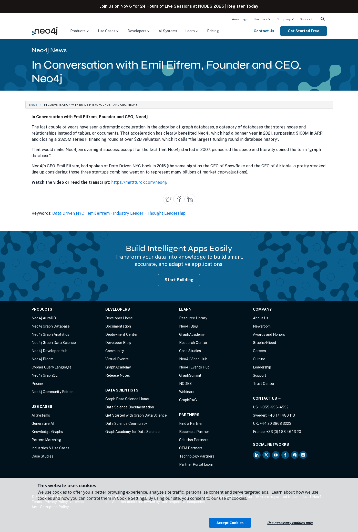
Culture (259, 359)
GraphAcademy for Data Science (132, 432)
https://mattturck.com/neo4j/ (139, 182)
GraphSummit (190, 375)
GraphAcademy (118, 367)
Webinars (186, 392)
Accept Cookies (230, 522)
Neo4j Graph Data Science (54, 343)
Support (306, 19)
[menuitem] (240, 19)
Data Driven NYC (68, 213)
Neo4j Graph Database (51, 326)
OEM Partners (190, 448)
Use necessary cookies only (290, 522)
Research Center (193, 343)
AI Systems (168, 31)
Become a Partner (194, 432)
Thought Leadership (166, 213)
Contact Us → (267, 398)
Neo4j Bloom (42, 359)
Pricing (213, 31)
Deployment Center (121, 334)
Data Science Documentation (129, 407)
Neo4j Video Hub (193, 359)
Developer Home (119, 318)
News (33, 104)
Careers (259, 351)
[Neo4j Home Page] (45, 30)
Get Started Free (303, 31)
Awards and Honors (269, 334)
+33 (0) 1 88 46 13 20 (283, 432)
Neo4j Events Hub (194, 367)
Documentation (118, 326)
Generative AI (43, 423)
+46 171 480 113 (281, 415)
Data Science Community (126, 423)
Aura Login (240, 19)
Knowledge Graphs (47, 432)
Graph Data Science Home (127, 399)
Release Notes (117, 375)
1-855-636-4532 (274, 407)
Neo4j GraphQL (44, 375)
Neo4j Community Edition (53, 392)
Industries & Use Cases (50, 448)
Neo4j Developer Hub (49, 351)
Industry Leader (128, 213)
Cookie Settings (131, 498)
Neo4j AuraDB (44, 318)
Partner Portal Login (196, 464)
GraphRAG (188, 400)
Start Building (179, 279)
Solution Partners (193, 440)
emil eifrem (99, 213)
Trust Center (263, 384)
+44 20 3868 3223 (275, 423)
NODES (185, 384)
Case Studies (42, 456)
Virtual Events (117, 359)
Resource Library (193, 318)
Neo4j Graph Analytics (50, 334)
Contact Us (264, 31)
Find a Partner (191, 423)
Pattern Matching (46, 440)
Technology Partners (196, 456)
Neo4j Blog (188, 326)
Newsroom (262, 326)
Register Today (242, 6)
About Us (260, 318)
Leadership (262, 367)
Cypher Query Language (51, 367)
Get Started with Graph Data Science (136, 415)
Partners (260, 19)
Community (114, 351)
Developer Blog (118, 343)
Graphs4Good (264, 343)
